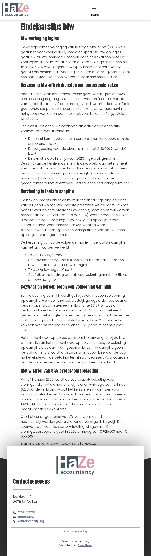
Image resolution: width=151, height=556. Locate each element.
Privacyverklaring (75, 531)
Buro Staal (85, 545)
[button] (94, 10)
